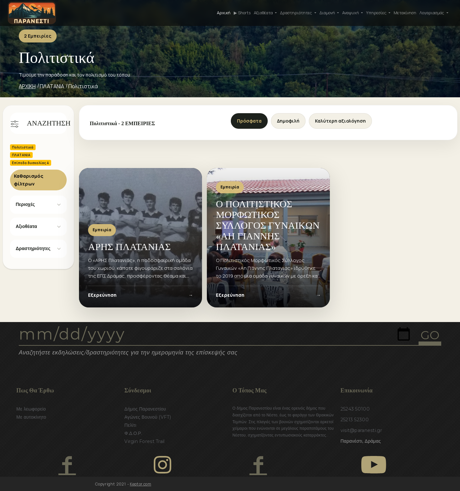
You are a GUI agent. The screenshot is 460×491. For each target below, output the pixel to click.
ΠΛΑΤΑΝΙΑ (52, 86)
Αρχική (223, 13)
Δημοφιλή (288, 121)
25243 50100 (355, 409)
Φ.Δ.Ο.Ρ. (133, 433)
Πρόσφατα (249, 121)
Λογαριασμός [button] (432, 13)
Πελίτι (130, 425)
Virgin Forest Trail (144, 441)
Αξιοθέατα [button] (264, 13)
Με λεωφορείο (31, 409)
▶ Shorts (242, 13)
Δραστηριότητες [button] (296, 13)
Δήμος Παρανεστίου (145, 409)
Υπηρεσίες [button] (376, 13)
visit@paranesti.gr (361, 430)
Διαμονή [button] (328, 13)
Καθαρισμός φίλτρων (28, 180)
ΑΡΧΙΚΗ (27, 86)
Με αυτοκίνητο (31, 417)
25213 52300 (355, 420)
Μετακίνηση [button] (405, 13)
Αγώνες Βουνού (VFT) (147, 417)
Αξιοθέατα (26, 226)
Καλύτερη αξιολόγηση (340, 121)
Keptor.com (140, 484)
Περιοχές (25, 204)
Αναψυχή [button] (351, 13)
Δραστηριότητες (33, 248)
